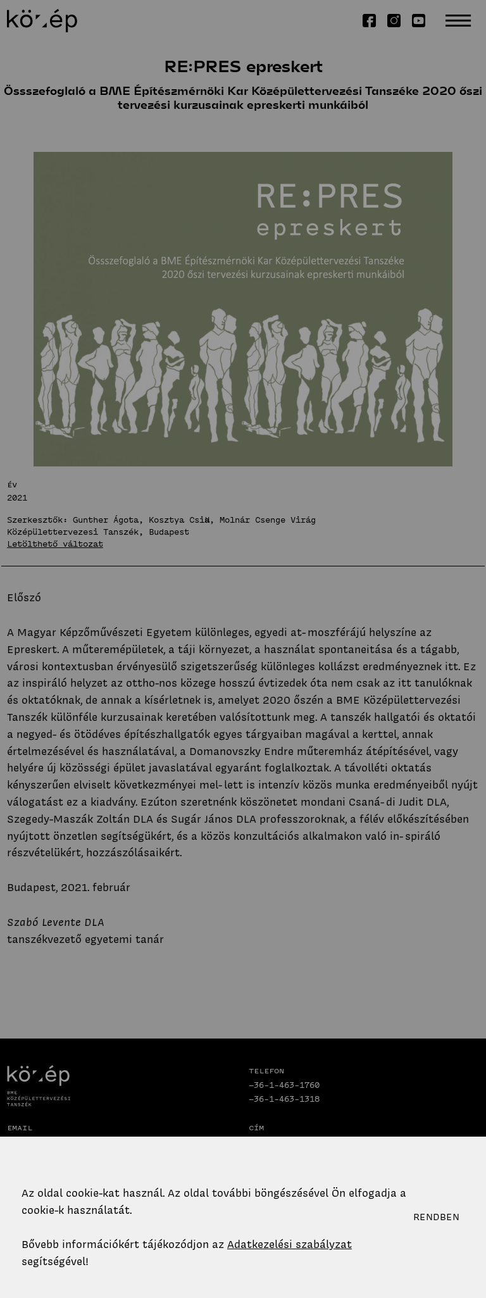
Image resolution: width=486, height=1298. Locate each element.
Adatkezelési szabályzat (289, 1244)
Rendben (436, 1217)
